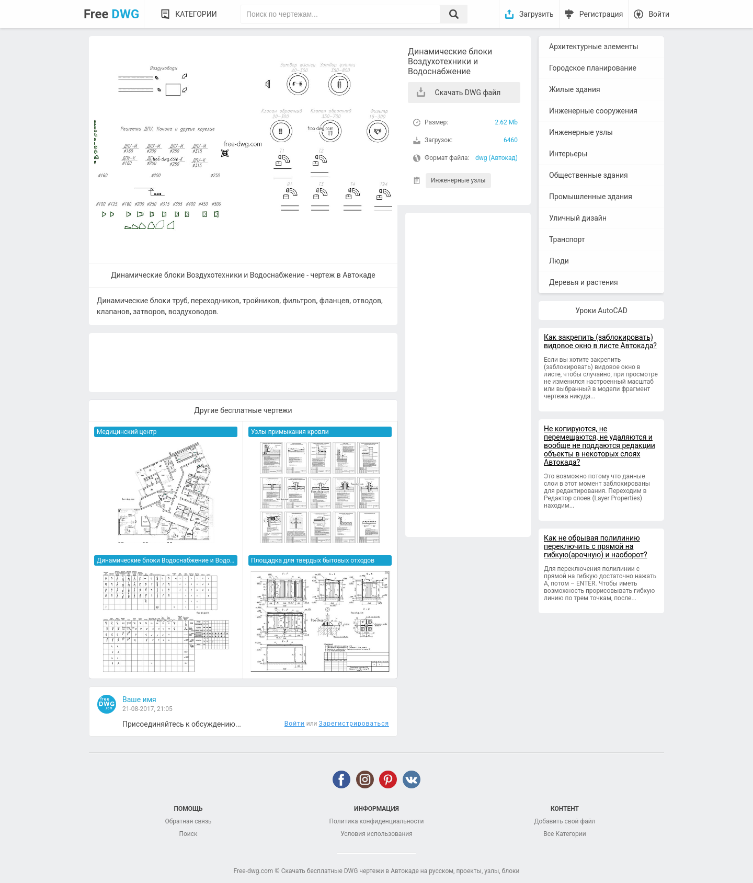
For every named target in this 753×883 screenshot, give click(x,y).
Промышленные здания (590, 196)
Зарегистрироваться (354, 723)
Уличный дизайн (578, 218)
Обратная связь (188, 821)
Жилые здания (574, 89)
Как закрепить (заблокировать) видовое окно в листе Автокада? (600, 341)
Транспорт (567, 239)
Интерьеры (568, 154)
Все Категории (564, 834)
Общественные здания (588, 175)
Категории (195, 14)
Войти (658, 14)
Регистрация (601, 14)
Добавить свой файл (564, 821)
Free (111, 14)
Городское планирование (592, 68)
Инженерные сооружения (593, 111)
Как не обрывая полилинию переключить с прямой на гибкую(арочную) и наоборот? (595, 546)
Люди (559, 261)
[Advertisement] (468, 375)
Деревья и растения (583, 282)
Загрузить (536, 14)
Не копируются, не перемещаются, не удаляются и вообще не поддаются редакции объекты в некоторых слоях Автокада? (599, 445)
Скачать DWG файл (468, 92)
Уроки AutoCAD (601, 310)
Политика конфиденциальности (376, 821)
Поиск (188, 834)
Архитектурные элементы (593, 46)
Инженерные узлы (458, 180)
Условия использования (376, 834)
